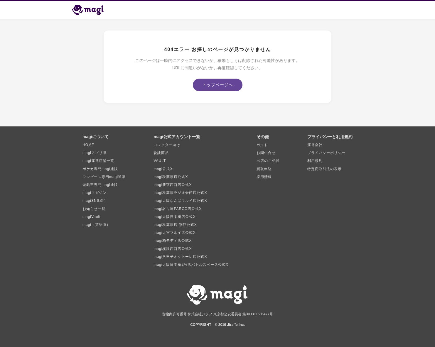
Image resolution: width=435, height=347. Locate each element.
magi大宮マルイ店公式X (174, 233)
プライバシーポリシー (326, 153)
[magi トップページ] (90, 10)
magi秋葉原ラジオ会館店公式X (180, 193)
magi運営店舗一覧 (98, 161)
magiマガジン (94, 193)
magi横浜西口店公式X (173, 249)
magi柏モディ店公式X (173, 240)
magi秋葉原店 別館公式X (175, 225)
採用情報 (264, 177)
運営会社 (315, 145)
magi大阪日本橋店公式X (174, 217)
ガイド (262, 145)
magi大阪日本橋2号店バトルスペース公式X (191, 265)
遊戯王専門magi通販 (100, 185)
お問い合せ (266, 153)
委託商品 (161, 153)
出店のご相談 (268, 161)
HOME (88, 145)
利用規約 (315, 161)
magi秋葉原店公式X (171, 177)
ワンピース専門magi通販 (104, 177)
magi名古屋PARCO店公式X (178, 209)
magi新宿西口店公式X (173, 185)
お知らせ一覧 (93, 209)
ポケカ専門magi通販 (100, 169)
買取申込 (264, 169)
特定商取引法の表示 (324, 169)
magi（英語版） (96, 225)
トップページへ (217, 84)
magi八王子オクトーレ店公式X (180, 257)
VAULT (160, 161)
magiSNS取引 (94, 201)
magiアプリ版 (94, 153)
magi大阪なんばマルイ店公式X (180, 201)
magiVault (91, 217)
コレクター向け (167, 145)
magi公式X (163, 169)
